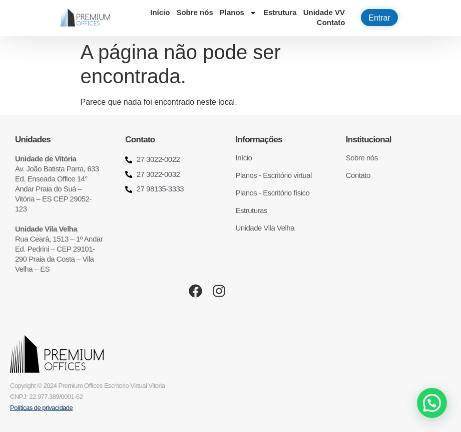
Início (160, 12)
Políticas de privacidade (41, 407)
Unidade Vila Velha (265, 228)
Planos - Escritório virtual (274, 175)
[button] (432, 403)
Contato (331, 22)
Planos (238, 13)
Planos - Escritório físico (273, 192)
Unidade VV (324, 12)
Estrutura (280, 12)
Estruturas (251, 210)
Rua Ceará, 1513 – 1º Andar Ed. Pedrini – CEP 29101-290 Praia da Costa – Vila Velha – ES (59, 249)
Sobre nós (194, 12)
